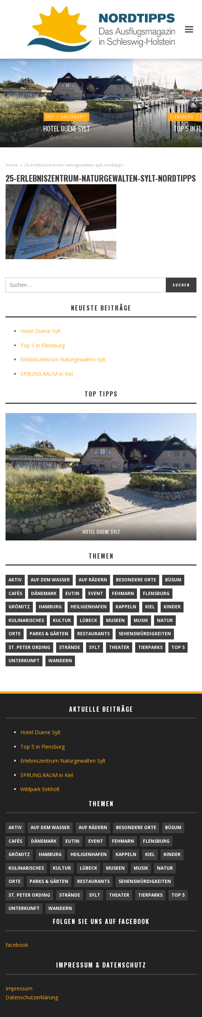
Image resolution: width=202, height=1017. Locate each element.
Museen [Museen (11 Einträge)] (115, 620)
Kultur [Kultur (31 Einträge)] (62, 620)
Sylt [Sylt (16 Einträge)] (94, 647)
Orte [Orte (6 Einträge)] (14, 634)
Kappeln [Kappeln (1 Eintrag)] (126, 607)
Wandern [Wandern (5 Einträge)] (60, 660)
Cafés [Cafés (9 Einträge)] (15, 593)
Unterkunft (74, 116)
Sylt (50, 116)
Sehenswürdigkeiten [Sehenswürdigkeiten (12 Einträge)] (145, 634)
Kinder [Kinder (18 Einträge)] (172, 607)
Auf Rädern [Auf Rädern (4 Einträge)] (93, 580)
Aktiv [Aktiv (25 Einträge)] (15, 580)
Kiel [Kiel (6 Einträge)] (150, 607)
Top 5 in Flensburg (42, 345)
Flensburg (182, 116)
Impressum (19, 988)
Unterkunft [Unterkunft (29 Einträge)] (24, 660)
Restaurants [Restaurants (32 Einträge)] (93, 634)
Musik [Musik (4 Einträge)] (141, 620)
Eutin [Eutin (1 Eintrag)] (72, 593)
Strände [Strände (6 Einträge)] (69, 647)
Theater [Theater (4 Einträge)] (119, 647)
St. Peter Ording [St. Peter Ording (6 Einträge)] (29, 647)
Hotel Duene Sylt (66, 128)
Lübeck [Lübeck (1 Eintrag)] (88, 620)
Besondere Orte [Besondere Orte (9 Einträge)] (136, 580)
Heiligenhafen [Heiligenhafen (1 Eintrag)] (89, 607)
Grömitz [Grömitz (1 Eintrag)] (19, 607)
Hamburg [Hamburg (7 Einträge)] (50, 607)
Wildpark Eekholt (40, 789)
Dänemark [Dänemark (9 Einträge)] (44, 593)
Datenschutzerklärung (32, 997)
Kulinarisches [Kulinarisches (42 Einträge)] (26, 620)
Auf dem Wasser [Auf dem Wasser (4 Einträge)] (50, 580)
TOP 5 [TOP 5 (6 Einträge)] (178, 647)
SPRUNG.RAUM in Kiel (46, 373)
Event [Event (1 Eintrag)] (95, 593)
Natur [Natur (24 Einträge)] (165, 620)
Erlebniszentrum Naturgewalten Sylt (63, 359)
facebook (17, 944)
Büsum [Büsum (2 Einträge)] (173, 580)
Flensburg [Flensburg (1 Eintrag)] (156, 593)
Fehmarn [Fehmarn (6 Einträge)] (123, 593)
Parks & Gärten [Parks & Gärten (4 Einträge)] (49, 634)
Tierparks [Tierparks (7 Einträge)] (150, 647)
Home (12, 165)
